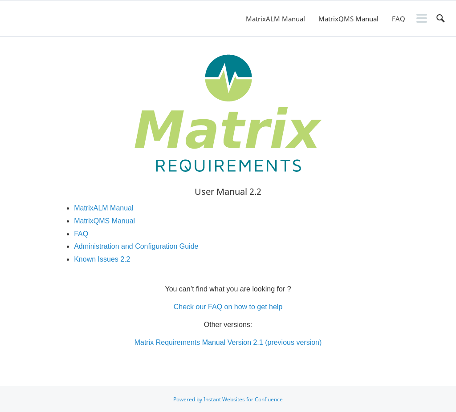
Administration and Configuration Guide (136, 246)
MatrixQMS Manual (348, 18)
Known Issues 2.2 (102, 259)
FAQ (398, 18)
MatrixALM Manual (275, 18)
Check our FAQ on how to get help (228, 307)
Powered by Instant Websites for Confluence (228, 399)
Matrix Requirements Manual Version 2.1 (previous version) (228, 342)
